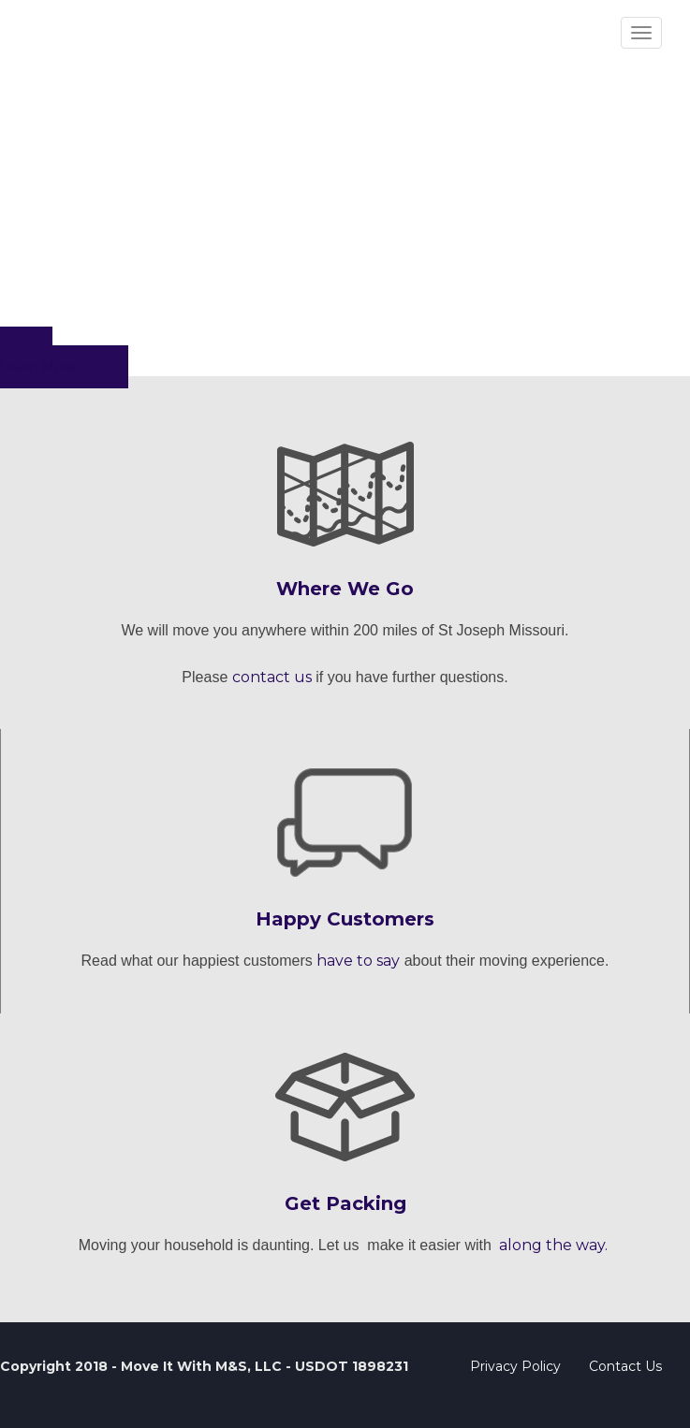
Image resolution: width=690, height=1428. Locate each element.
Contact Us (625, 1366)
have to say (358, 960)
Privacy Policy (515, 1366)
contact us (272, 677)
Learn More (38, 366)
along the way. (553, 1245)
